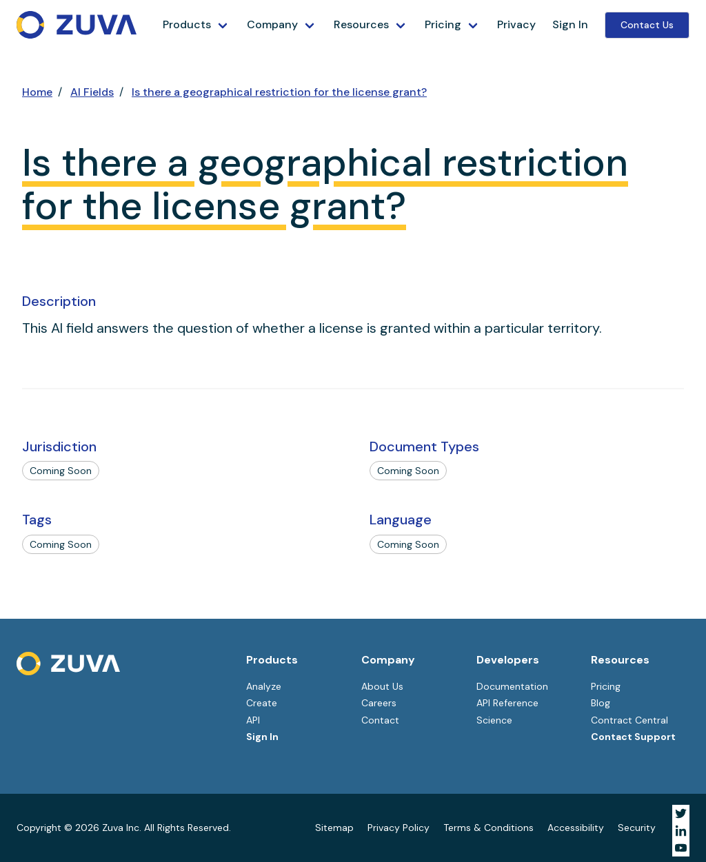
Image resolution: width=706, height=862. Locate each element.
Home (37, 92)
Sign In (570, 24)
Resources (361, 24)
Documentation (512, 686)
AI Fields (92, 92)
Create (261, 703)
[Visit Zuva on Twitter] (680, 813)
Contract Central (629, 720)
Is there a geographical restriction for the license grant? (279, 92)
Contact (380, 720)
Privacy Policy (398, 827)
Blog (600, 703)
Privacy (516, 24)
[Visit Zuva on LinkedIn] (680, 830)
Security (637, 827)
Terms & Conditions (488, 827)
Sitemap (334, 827)
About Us (382, 686)
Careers (378, 703)
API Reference (507, 703)
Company (272, 24)
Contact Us (647, 25)
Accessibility (575, 827)
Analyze (263, 686)
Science (494, 720)
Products (187, 24)
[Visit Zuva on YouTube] (680, 847)
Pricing (443, 24)
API (253, 720)
